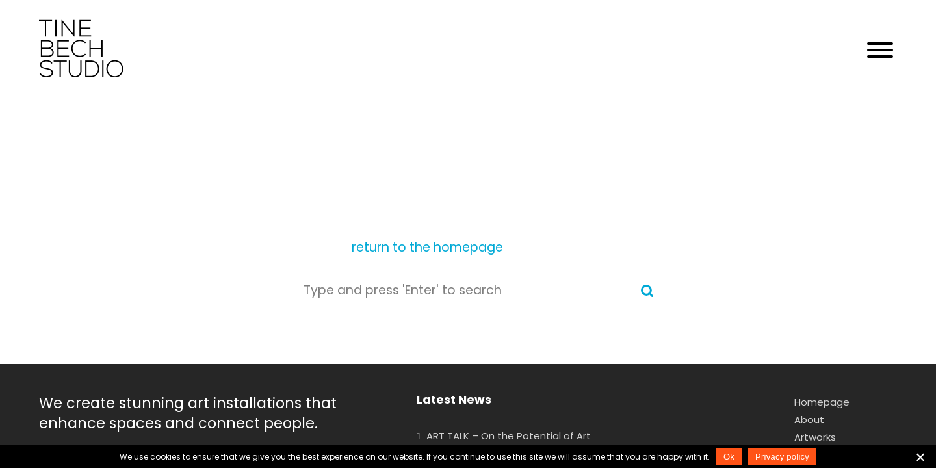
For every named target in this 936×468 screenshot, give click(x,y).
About (809, 419)
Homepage (822, 402)
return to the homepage (427, 247)
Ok (728, 457)
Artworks (815, 437)
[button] (880, 50)
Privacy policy (782, 457)
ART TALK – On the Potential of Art (508, 436)
